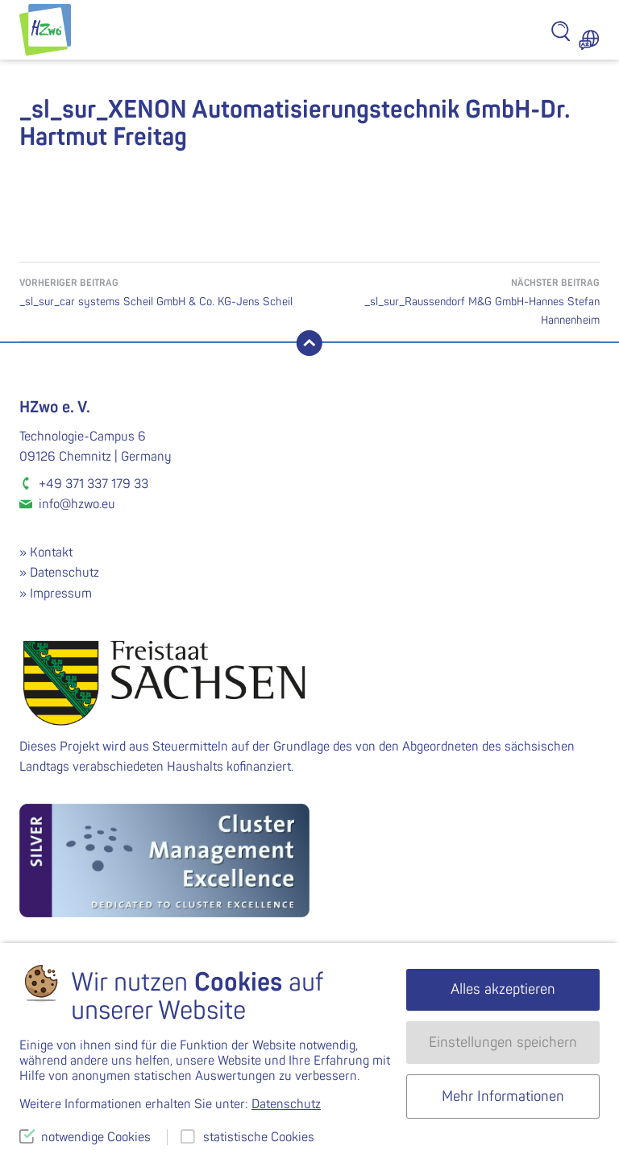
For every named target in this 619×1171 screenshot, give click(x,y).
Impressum (61, 594)
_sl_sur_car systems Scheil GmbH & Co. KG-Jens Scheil (164, 291)
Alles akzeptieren (503, 989)
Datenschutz (64, 573)
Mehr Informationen (503, 1096)
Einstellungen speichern (503, 1042)
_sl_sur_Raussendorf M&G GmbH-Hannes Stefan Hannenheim (455, 300)
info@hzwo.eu (77, 504)
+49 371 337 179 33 (93, 484)
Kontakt (51, 552)
